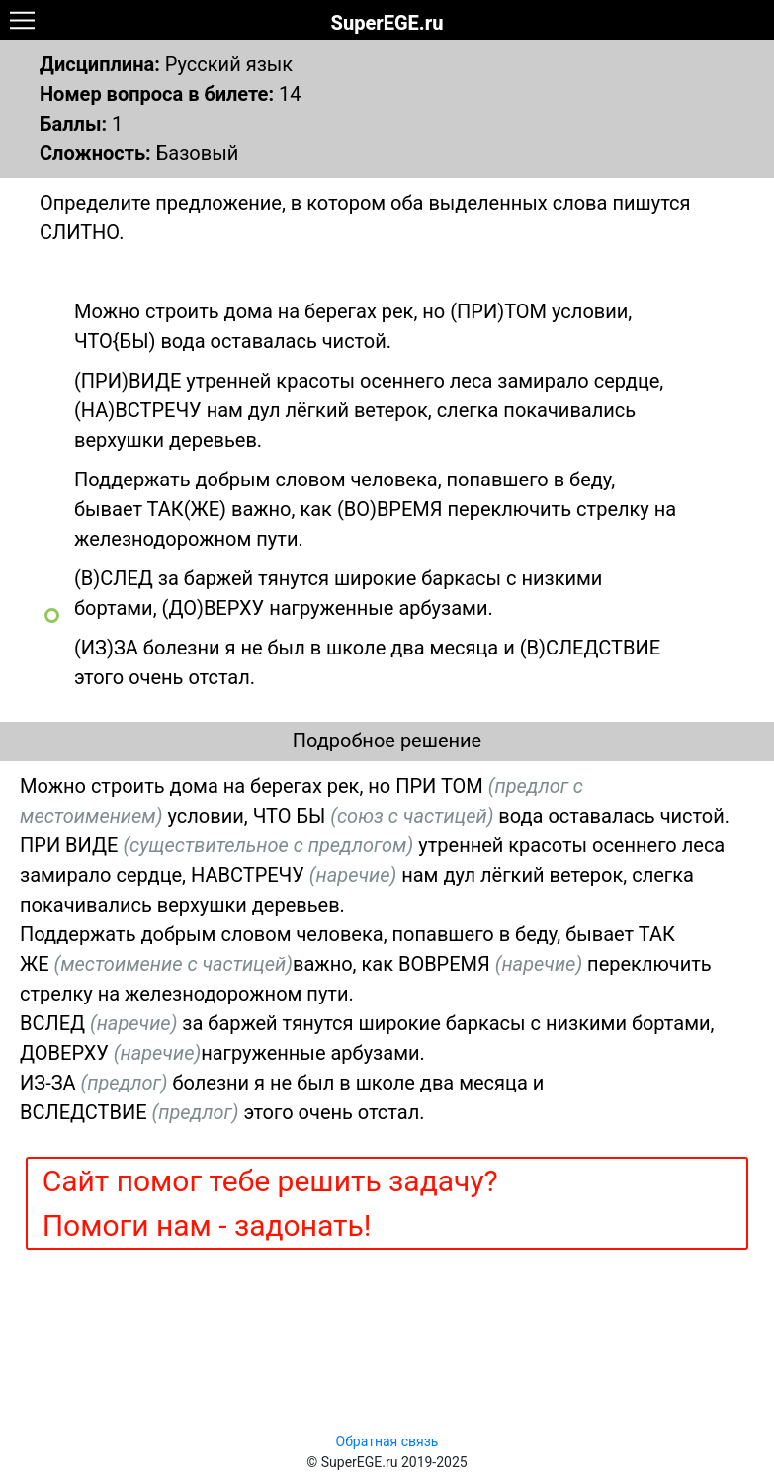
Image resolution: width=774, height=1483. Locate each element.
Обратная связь (387, 1441)
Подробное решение (387, 740)
